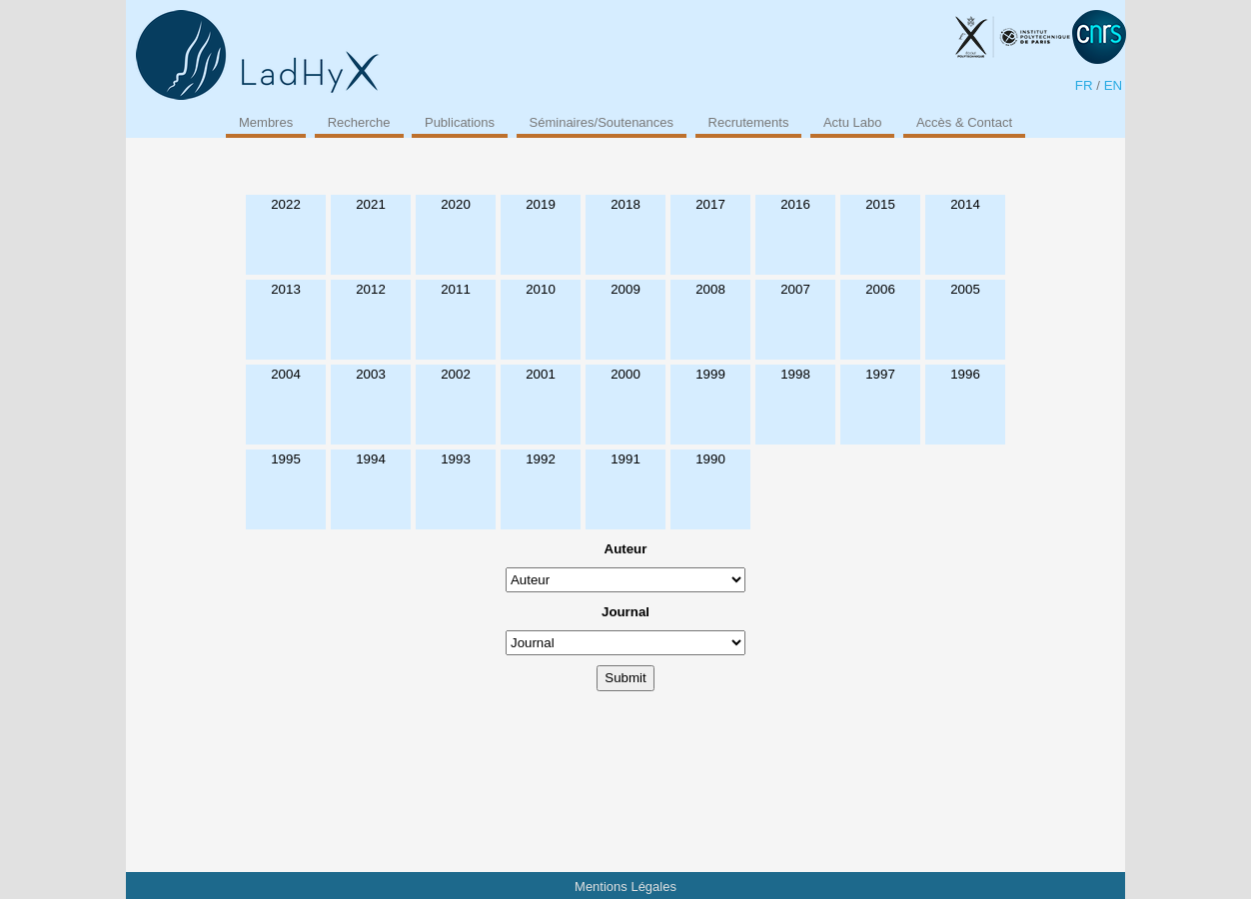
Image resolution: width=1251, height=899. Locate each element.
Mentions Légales (625, 886)
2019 (541, 204)
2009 (625, 289)
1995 (286, 458)
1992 (541, 458)
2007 (795, 289)
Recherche (359, 122)
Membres (266, 122)
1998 (795, 374)
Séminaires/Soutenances (602, 122)
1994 (371, 458)
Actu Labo (852, 122)
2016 (795, 204)
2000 (625, 374)
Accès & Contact (964, 122)
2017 (710, 204)
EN (1113, 85)
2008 (710, 289)
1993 (456, 458)
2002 (456, 374)
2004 (286, 374)
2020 (456, 204)
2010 (541, 289)
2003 (371, 374)
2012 (371, 289)
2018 (625, 204)
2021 (371, 204)
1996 (965, 374)
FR (1084, 85)
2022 (286, 204)
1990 (710, 458)
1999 (710, 374)
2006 (880, 289)
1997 (880, 374)
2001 (541, 374)
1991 (625, 458)
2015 (880, 204)
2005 (965, 289)
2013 (286, 289)
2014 (965, 204)
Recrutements (748, 122)
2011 (456, 289)
